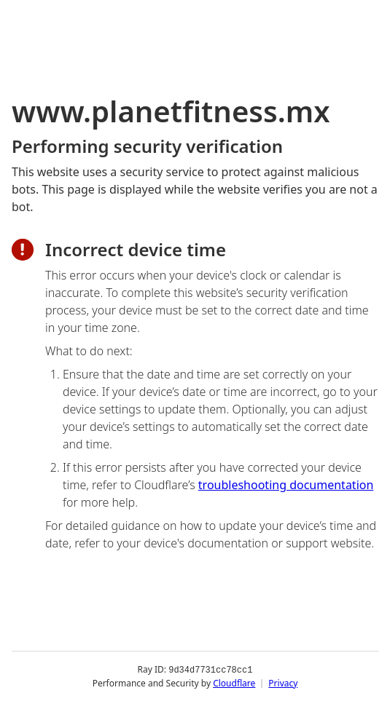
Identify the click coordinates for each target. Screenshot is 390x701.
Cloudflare (234, 682)
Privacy (282, 682)
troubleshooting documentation (286, 485)
